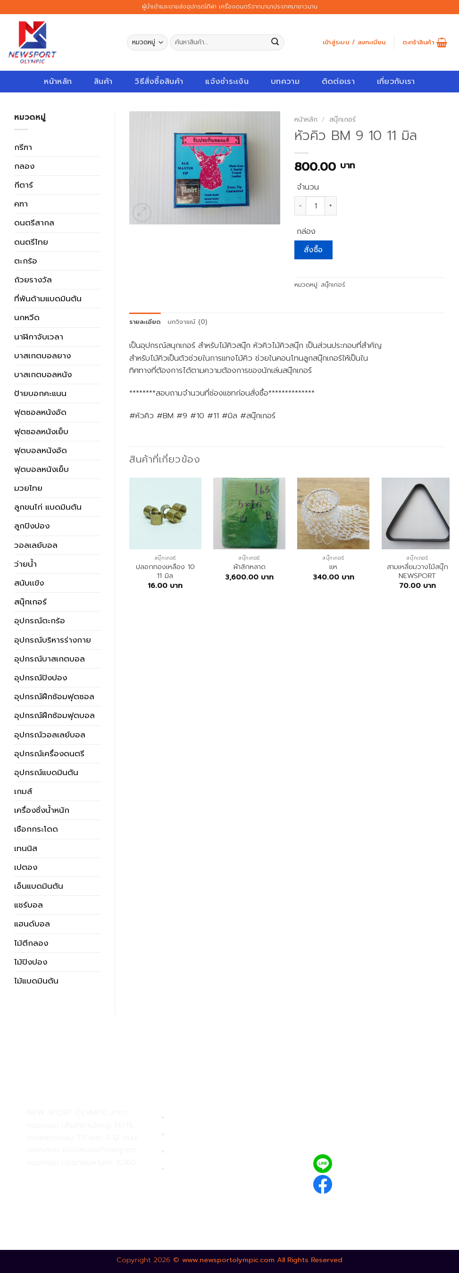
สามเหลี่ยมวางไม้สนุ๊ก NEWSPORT (417, 571)
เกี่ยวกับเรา (396, 81)
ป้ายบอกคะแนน (40, 393)
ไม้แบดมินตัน (36, 981)
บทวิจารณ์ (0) (187, 322)
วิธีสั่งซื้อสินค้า (158, 81)
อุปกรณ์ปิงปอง (40, 677)
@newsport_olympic (378, 1163)
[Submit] (275, 42)
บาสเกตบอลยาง (42, 355)
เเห (333, 566)
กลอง (24, 166)
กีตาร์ (23, 185)
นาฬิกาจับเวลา (38, 337)
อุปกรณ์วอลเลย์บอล (49, 734)
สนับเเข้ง (29, 583)
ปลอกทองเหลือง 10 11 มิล (165, 571)
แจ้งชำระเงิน (227, 81)
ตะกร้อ (25, 261)
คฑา (21, 204)
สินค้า (103, 81)
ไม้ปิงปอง (30, 962)
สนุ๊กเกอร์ (30, 601)
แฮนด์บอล (32, 924)
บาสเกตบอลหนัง (43, 374)
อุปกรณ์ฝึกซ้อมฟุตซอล (54, 696)
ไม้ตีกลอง (31, 943)
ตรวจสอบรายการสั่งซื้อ (209, 1169)
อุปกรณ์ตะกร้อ (39, 620)
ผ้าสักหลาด (250, 566)
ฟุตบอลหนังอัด (40, 450)
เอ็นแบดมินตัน (38, 886)
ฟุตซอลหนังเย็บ (41, 431)
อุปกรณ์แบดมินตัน (46, 772)
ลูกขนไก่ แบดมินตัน (48, 507)
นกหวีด (27, 317)
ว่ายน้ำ (25, 564)
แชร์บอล (28, 905)
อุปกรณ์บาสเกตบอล (49, 659)
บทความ (285, 81)
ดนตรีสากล (34, 222)
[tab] (144, 322)
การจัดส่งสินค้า (195, 1151)
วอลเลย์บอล (36, 545)
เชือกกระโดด (36, 829)
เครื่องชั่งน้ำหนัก (41, 810)
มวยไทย (28, 488)
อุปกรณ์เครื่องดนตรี (49, 753)
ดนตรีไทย (31, 242)
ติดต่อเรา (338, 81)
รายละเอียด (144, 322)
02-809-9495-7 (82, 1178)
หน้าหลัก (58, 81)
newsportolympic (372, 1183)
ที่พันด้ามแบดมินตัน (48, 298)
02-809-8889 (78, 1199)
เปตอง (25, 867)
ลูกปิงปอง (32, 526)
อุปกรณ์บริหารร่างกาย (52, 640)
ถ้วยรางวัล (33, 279)
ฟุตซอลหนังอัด (40, 412)
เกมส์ (23, 791)
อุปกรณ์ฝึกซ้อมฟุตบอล (54, 715)
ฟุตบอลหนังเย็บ (41, 469)
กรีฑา (23, 147)
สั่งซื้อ (313, 250)
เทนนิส (25, 848)
